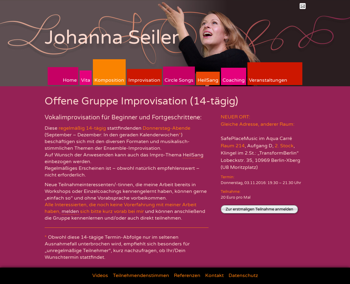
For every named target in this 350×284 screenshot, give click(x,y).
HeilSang (208, 80)
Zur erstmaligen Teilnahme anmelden (259, 209)
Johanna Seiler (112, 37)
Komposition (109, 80)
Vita (85, 80)
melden (70, 211)
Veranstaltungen (268, 80)
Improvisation (144, 80)
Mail (303, 6)
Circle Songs (179, 80)
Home (70, 80)
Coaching (234, 80)
